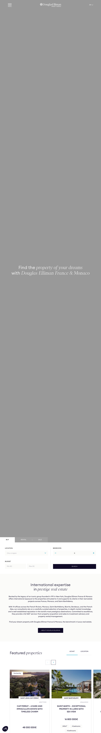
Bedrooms (57, 548)
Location (9, 548)
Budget (8, 561)
